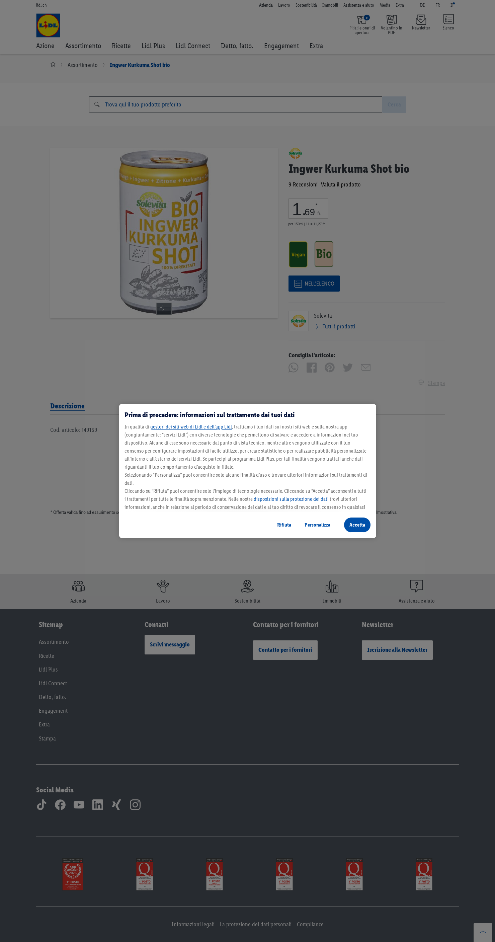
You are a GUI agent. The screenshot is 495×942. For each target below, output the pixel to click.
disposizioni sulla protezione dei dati (291, 499)
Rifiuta (284, 525)
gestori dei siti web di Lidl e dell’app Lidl (191, 426)
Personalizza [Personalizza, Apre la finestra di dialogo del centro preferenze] (317, 525)
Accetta (357, 525)
